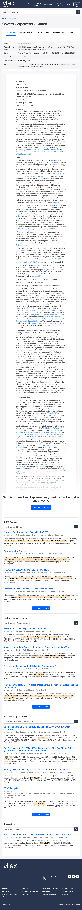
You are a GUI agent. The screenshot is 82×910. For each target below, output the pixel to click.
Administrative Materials (50, 889)
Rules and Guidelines (49, 894)
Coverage (48, 4)
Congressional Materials (30, 891)
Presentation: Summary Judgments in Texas (25, 628)
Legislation (5, 889)
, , (39, 153)
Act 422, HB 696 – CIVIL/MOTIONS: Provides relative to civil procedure (37, 834)
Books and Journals (68, 889)
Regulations (46, 891)
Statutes (65, 894)
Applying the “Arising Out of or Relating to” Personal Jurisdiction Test (36, 647)
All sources (5, 897)
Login (68, 4)
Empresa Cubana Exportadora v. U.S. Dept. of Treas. (29, 589)
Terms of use (6, 904)
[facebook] (73, 876)
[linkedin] (77, 876)
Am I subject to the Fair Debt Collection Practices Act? (30, 666)
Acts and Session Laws (9, 894)
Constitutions (26, 894)
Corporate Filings (67, 891)
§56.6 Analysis (11, 788)
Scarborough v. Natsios (15, 551)
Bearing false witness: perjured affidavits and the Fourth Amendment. (37, 769)
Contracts (5, 891)
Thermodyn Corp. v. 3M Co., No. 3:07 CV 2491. (26, 570)
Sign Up (76, 4)
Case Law (25, 889)
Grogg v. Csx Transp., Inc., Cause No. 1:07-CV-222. (28, 532)
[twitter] (69, 876)
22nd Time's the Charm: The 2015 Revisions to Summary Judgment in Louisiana (37, 728)
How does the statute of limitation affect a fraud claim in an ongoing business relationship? (41, 686)
